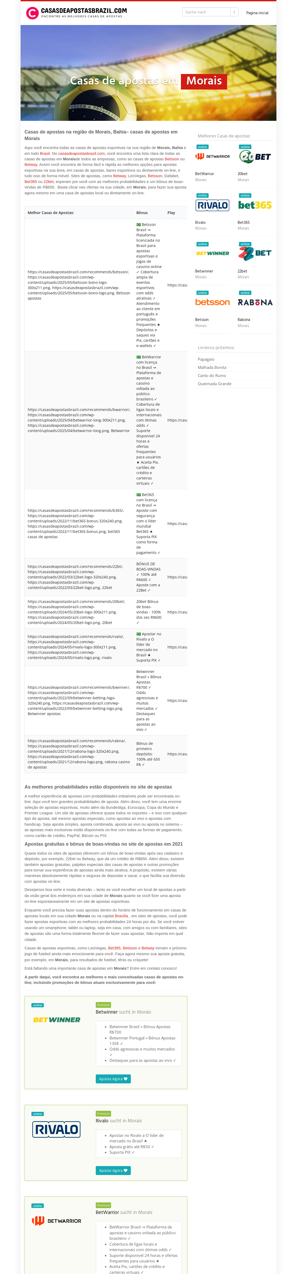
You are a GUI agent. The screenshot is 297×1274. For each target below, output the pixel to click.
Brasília (121, 916)
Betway (31, 164)
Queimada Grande (214, 383)
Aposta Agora (113, 1078)
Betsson (172, 159)
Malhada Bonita (212, 367)
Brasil (45, 153)
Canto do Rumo (212, 375)
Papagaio (206, 359)
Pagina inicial (257, 13)
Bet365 (31, 181)
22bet (49, 181)
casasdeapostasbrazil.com (81, 153)
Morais (144, 1012)
